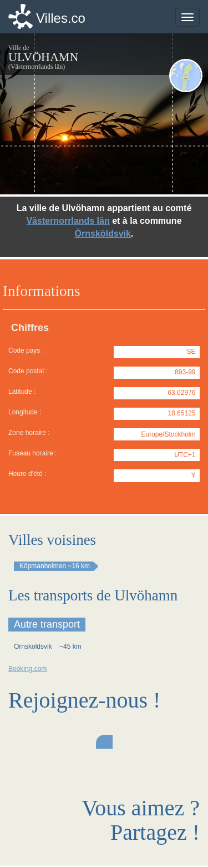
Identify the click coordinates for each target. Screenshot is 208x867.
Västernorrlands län (67, 220)
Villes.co (60, 18)
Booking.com (27, 669)
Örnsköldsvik (103, 233)
